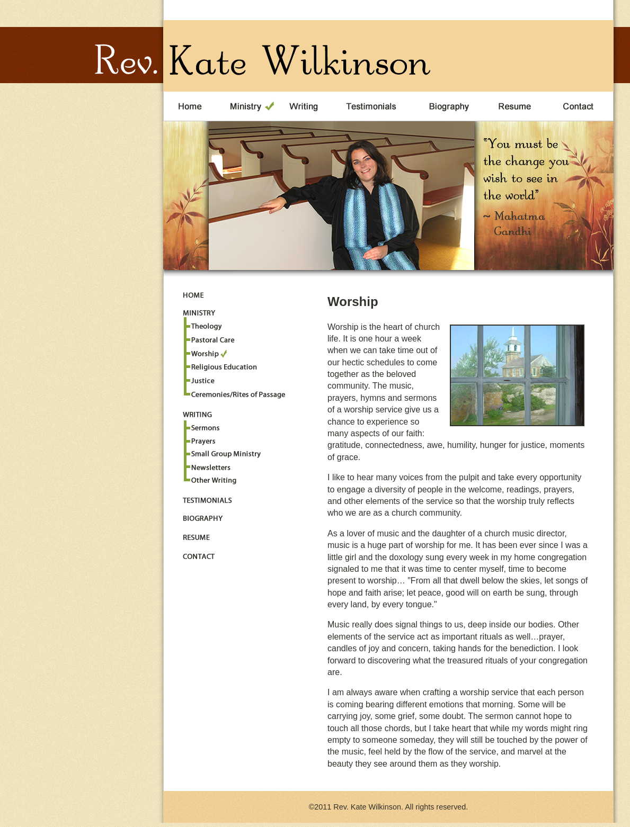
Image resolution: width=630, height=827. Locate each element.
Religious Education (224, 366)
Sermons (205, 426)
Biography (450, 106)
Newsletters (209, 465)
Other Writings (213, 479)
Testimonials (374, 106)
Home (190, 106)
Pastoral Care (213, 340)
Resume (517, 106)
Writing (304, 106)
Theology (205, 327)
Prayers (201, 439)
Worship (205, 353)
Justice (201, 379)
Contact (580, 106)
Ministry (246, 106)
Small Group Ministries (224, 452)
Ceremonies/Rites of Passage (238, 393)
